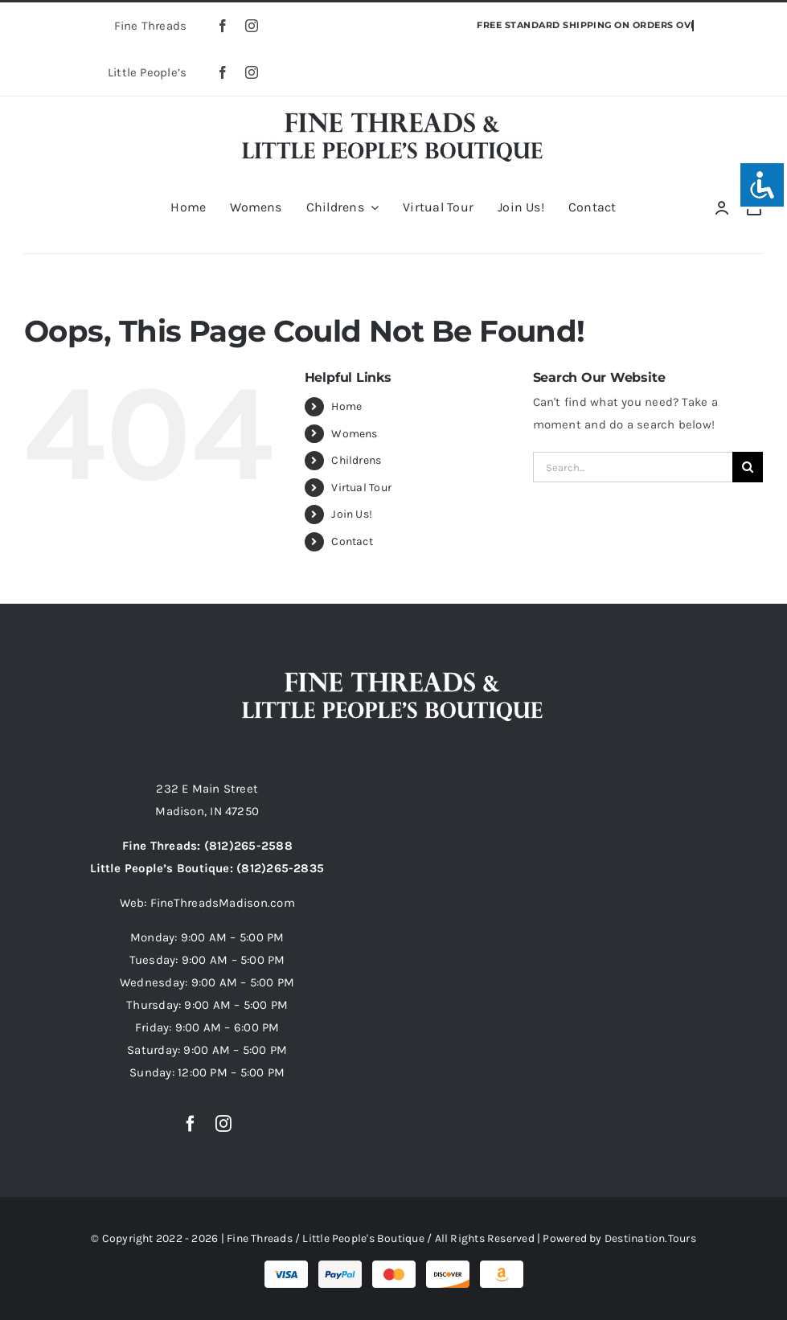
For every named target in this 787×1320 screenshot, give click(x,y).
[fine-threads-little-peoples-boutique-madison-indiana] (394, 110)
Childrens (356, 460)
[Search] (747, 467)
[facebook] (222, 25)
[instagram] (251, 25)
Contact (352, 541)
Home (346, 406)
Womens (354, 434)
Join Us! (351, 514)
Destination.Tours (650, 1238)
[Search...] (632, 467)
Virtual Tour (361, 487)
